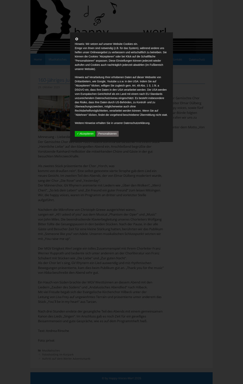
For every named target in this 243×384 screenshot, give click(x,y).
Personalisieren (107, 133)
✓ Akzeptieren (85, 133)
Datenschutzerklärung (136, 123)
